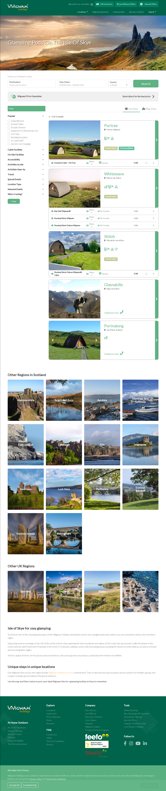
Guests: (113, 82)
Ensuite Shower (18, 127)
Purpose (89, 723)
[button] (83, 96)
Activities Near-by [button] (26, 169)
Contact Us (51, 734)
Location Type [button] (26, 184)
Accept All (14, 785)
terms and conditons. (56, 778)
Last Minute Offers (126, 4)
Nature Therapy (15, 730)
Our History (90, 710)
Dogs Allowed (17, 120)
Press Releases (53, 716)
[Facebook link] (126, 744)
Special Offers (148, 4)
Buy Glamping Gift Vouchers (137, 713)
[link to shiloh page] (156, 250)
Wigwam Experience (100, 12)
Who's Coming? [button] (26, 194)
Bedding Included (19, 137)
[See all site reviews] (97, 745)
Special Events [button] (26, 179)
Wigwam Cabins (92, 726)
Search (151, 12)
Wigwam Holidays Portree (61, 672)
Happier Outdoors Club (135, 723)
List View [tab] (131, 108)
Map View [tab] (149, 108)
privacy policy (36, 778)
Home (11, 76)
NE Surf (11, 737)
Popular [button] (26, 116)
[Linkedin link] (146, 744)
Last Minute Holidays (134, 726)
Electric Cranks (15, 734)
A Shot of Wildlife (16, 740)
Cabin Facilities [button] (26, 149)
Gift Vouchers (104, 4)
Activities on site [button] (26, 164)
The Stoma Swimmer (17, 744)
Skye (29, 76)
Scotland (20, 76)
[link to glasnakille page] (156, 299)
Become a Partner (136, 12)
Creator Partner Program (97, 730)
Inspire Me (51, 713)
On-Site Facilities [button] (26, 154)
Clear (13, 201)
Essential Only (30, 785)
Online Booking (131, 710)
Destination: (15, 82)
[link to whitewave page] (156, 188)
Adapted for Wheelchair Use (24, 130)
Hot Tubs (15, 134)
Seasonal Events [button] (26, 189)
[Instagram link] (132, 744)
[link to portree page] (156, 140)
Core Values (90, 720)
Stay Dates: (64, 82)
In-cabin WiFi (17, 140)
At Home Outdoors (17, 727)
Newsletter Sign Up (133, 716)
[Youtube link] (139, 744)
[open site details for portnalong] (127, 353)
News (49, 720)
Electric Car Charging (20, 144)
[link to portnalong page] (156, 340)
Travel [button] (26, 174)
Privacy (49, 744)
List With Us (90, 713)
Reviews (50, 723)
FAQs (49, 737)
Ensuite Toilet (17, 124)
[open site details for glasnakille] (127, 311)
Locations (82, 12)
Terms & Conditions (55, 741)
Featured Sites (119, 12)
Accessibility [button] (26, 159)
